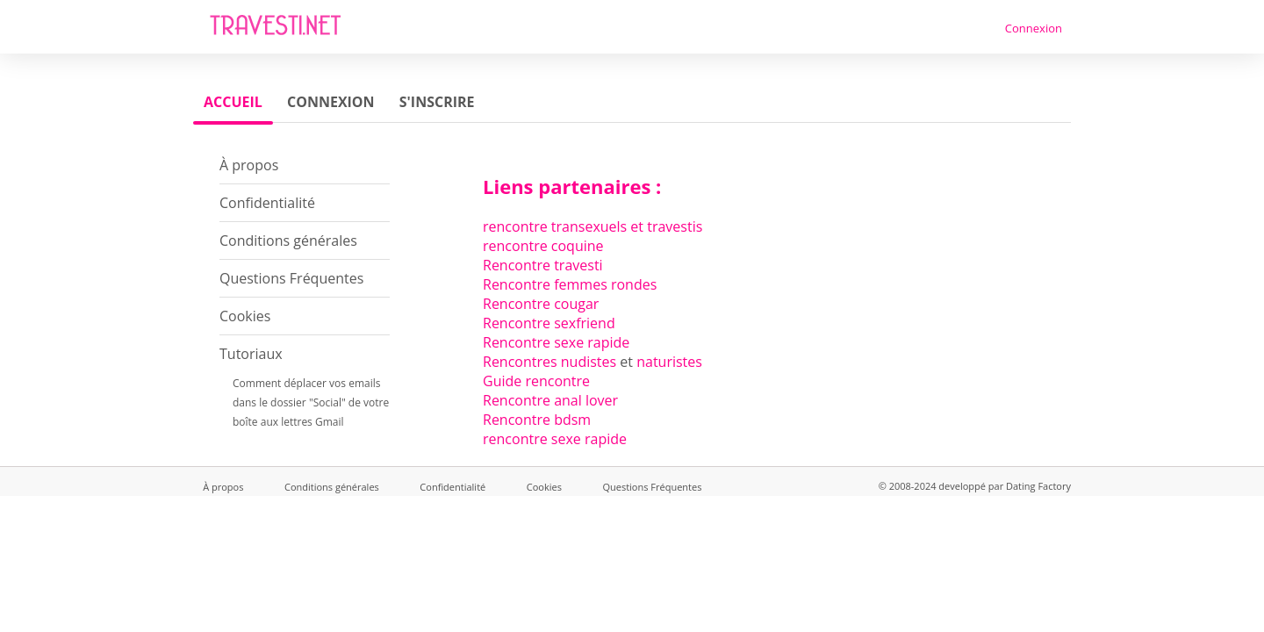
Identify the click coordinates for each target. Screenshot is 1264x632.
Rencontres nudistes (549, 361)
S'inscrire (437, 101)
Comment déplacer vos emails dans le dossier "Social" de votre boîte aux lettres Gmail (311, 402)
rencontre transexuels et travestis (592, 226)
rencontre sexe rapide (555, 439)
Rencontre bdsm (537, 419)
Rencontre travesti (543, 265)
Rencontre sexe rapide (556, 342)
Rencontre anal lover (550, 400)
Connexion (1033, 28)
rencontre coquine (543, 245)
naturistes (669, 361)
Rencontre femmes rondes (570, 284)
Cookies (244, 316)
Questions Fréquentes (291, 278)
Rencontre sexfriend (549, 323)
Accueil (233, 101)
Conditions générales (288, 240)
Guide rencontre (536, 381)
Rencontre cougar (541, 303)
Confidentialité (267, 202)
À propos (248, 165)
